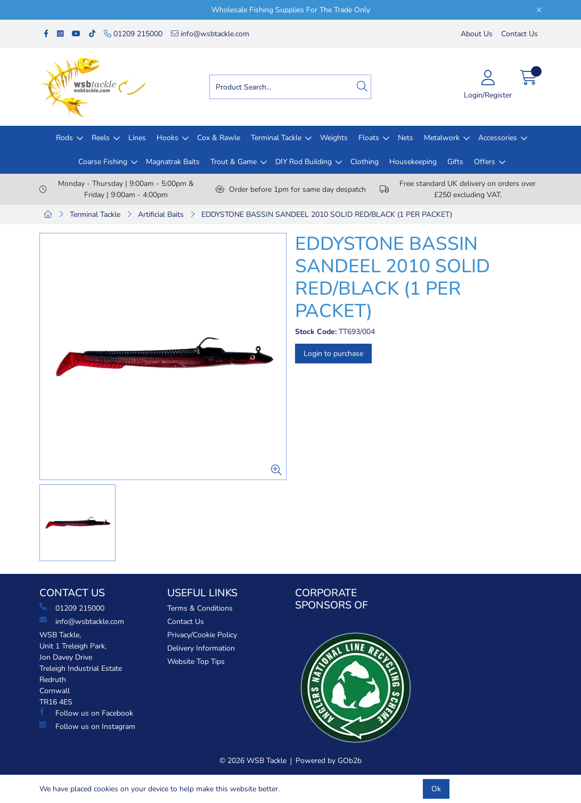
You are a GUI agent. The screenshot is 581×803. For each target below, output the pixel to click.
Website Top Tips (196, 661)
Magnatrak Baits (173, 162)
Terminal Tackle (276, 138)
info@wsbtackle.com (210, 34)
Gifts (455, 162)
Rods (64, 138)
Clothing (364, 162)
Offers (484, 162)
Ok (436, 789)
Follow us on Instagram (87, 726)
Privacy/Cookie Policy (202, 635)
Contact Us (519, 34)
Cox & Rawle (218, 138)
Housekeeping (413, 162)
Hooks (167, 138)
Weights (334, 138)
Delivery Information (201, 648)
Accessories (497, 138)
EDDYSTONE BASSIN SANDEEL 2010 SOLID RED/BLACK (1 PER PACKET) (326, 214)
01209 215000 (133, 34)
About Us (477, 34)
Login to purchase (333, 353)
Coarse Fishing (102, 162)
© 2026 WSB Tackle (253, 761)
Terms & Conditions (200, 608)
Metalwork (442, 138)
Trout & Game (233, 162)
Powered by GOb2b (329, 761)
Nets (405, 138)
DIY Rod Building (303, 162)
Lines (137, 138)
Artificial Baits (161, 214)
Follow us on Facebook (86, 713)
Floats (368, 138)
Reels (101, 138)
